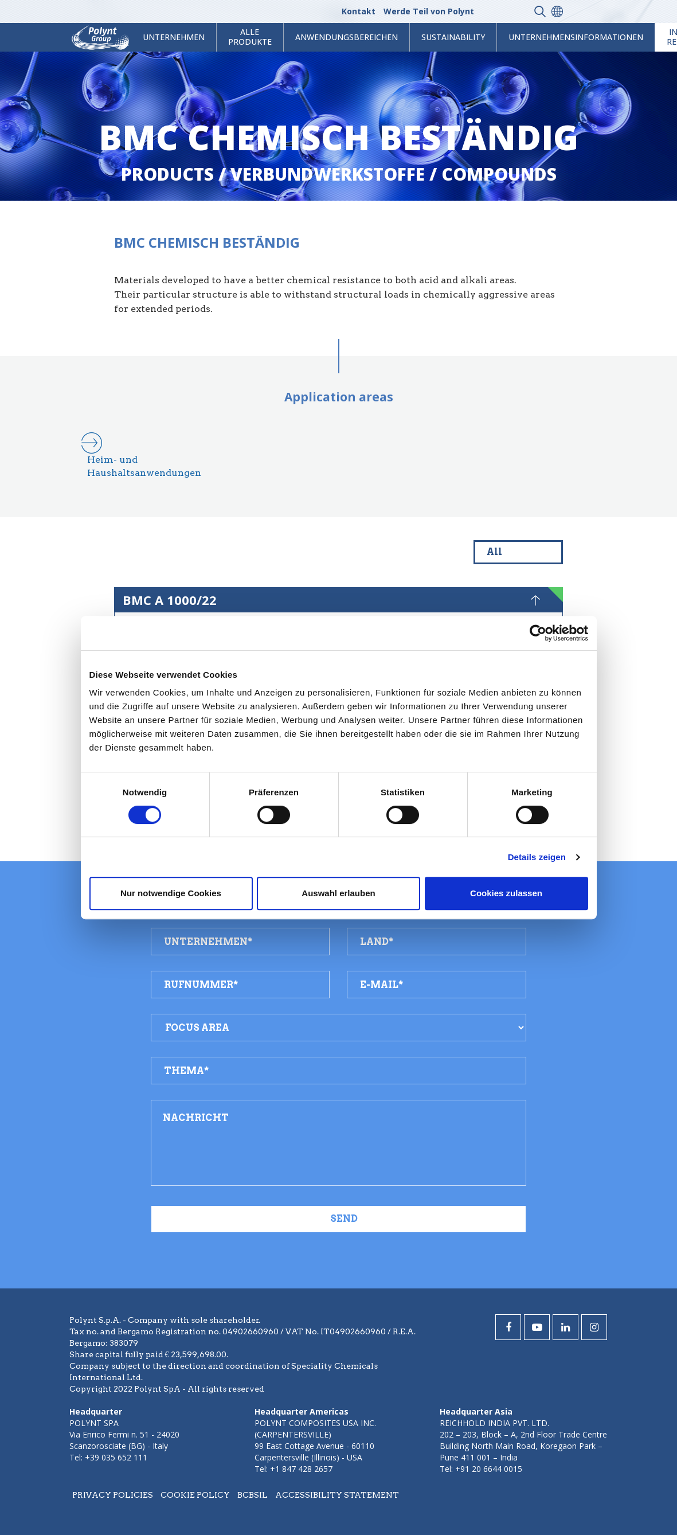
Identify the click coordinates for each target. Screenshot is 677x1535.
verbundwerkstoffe (327, 174)
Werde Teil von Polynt (428, 11)
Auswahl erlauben (338, 893)
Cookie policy (195, 1494)
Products (167, 174)
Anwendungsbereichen (346, 37)
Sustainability (453, 37)
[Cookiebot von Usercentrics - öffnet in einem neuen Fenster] (538, 633)
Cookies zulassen (506, 893)
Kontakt (358, 11)
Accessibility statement (337, 1494)
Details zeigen (537, 857)
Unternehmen (174, 37)
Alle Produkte (250, 36)
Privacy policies (112, 1494)
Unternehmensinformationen (575, 37)
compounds (499, 174)
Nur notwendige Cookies (170, 893)
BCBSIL (252, 1494)
